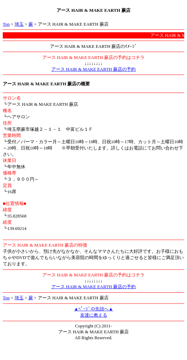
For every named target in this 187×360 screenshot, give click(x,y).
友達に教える (93, 315)
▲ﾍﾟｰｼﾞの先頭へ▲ (93, 308)
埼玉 (19, 24)
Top (6, 24)
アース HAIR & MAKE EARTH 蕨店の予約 (93, 69)
